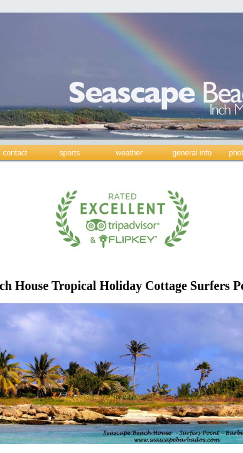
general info (192, 152)
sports (70, 152)
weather (129, 152)
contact (15, 152)
